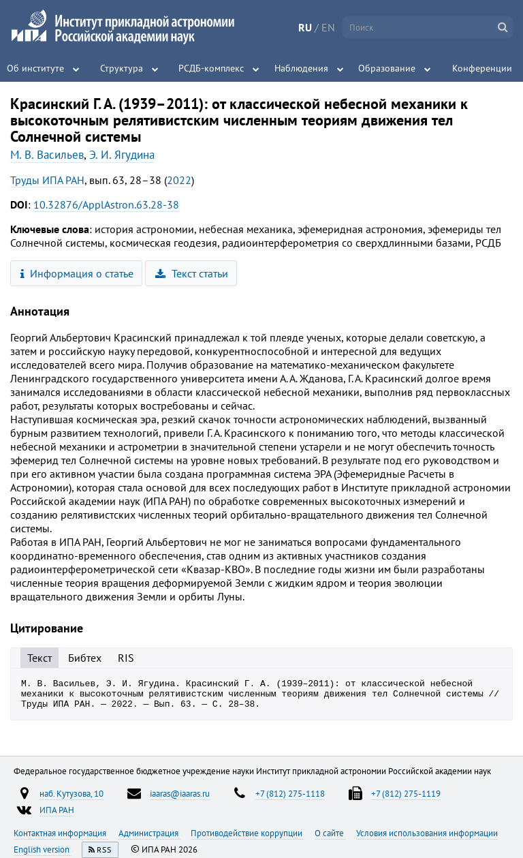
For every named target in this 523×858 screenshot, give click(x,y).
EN (328, 27)
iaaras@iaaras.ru (180, 799)
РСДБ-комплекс (211, 68)
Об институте (35, 68)
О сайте (330, 839)
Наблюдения (301, 68)
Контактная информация (61, 839)
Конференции (482, 68)
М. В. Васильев (47, 154)
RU (305, 27)
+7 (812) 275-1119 (406, 799)
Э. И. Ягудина (122, 154)
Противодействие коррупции (247, 839)
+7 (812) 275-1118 (290, 799)
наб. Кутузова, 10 (71, 799)
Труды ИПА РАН (47, 180)
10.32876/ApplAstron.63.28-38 (106, 204)
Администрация (149, 839)
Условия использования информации (427, 839)
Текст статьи (191, 273)
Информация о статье (77, 273)
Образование (386, 68)
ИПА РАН (56, 816)
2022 (179, 180)
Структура (121, 68)
